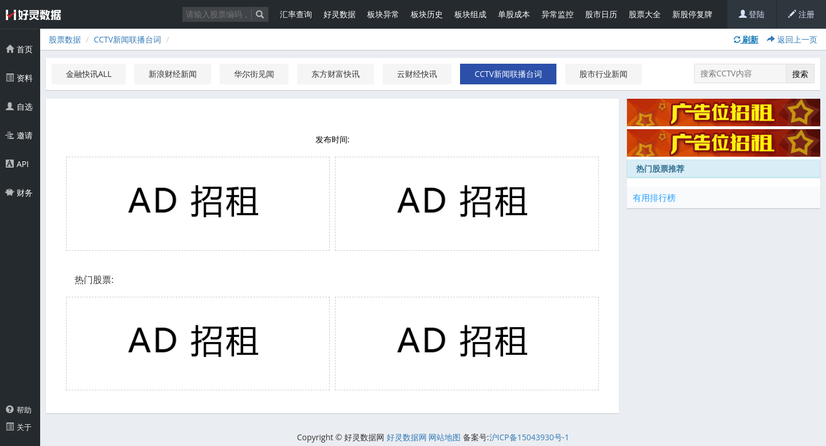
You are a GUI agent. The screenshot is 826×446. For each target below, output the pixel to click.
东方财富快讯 (335, 73)
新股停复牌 (692, 14)
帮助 (19, 410)
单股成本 (514, 14)
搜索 (800, 73)
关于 (19, 427)
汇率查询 (296, 14)
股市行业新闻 (603, 73)
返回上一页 (792, 39)
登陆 (752, 14)
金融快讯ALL (88, 73)
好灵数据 (340, 14)
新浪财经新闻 (173, 73)
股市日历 (601, 14)
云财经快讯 (417, 73)
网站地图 (444, 437)
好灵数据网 (407, 437)
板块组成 (470, 14)
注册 (801, 14)
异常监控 (557, 14)
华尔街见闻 (254, 73)
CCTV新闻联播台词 (127, 39)
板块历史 (427, 14)
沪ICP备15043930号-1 (529, 437)
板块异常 (383, 14)
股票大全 (645, 14)
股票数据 (65, 39)
